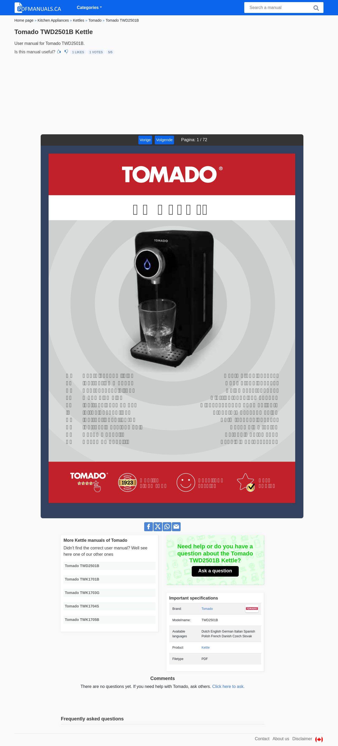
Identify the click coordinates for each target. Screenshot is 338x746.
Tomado (207, 609)
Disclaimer (302, 739)
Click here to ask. (228, 686)
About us (281, 739)
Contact (262, 739)
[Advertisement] (168, 95)
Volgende (164, 139)
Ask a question (215, 570)
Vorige (145, 139)
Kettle (205, 647)
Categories (88, 7)
